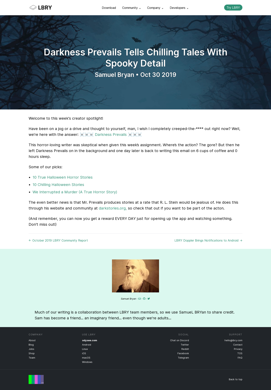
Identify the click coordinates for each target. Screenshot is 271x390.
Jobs (31, 349)
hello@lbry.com (233, 340)
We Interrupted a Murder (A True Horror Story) (75, 192)
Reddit (185, 349)
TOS (239, 353)
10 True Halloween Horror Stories (63, 177)
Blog (31, 344)
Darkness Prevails (111, 134)
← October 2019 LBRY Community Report (58, 240)
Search (218, 8)
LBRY (48, 7)
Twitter (185, 344)
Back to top (235, 379)
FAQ (240, 357)
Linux (85, 349)
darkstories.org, (113, 208)
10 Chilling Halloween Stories (58, 184)
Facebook (183, 353)
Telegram (183, 357)
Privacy (238, 349)
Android (86, 344)
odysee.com (89, 340)
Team (32, 357)
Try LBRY (233, 7)
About (32, 340)
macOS (86, 357)
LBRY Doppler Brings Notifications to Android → (208, 240)
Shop (32, 353)
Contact (237, 344)
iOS (84, 353)
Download (109, 8)
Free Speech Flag (36, 379)
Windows (87, 362)
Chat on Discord (179, 340)
